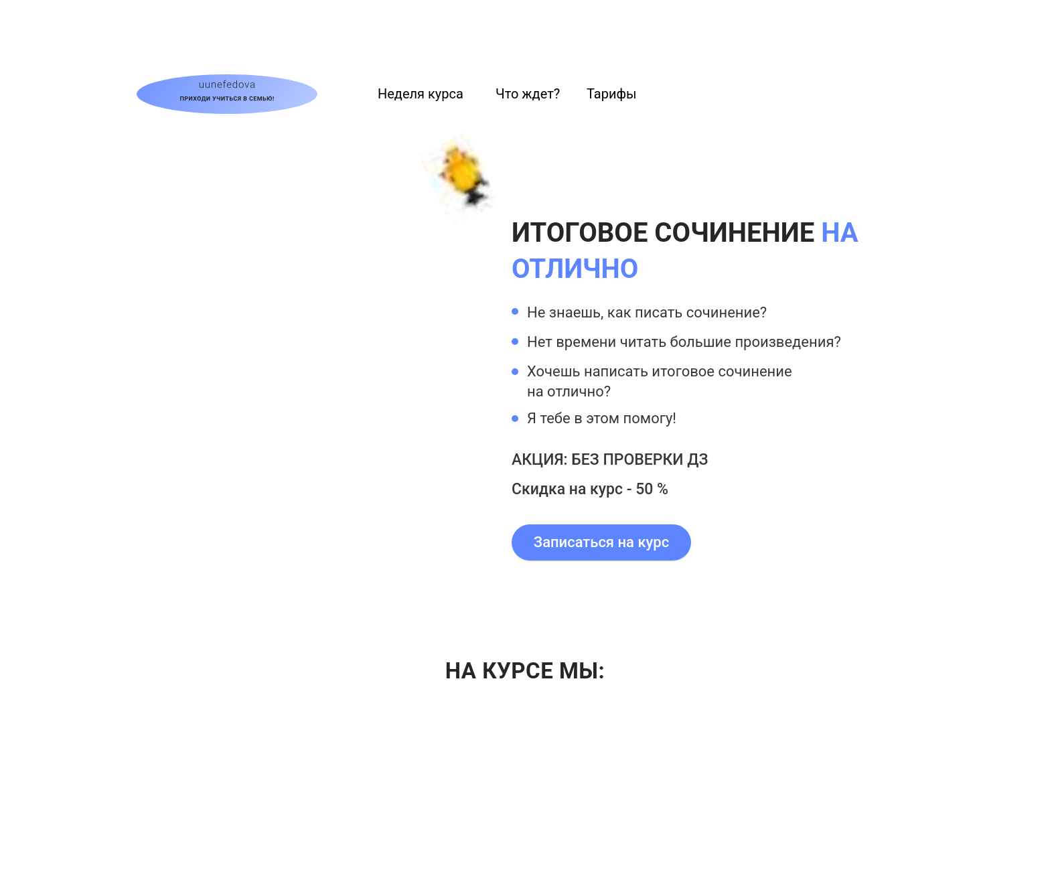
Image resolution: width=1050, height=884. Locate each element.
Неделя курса (420, 94)
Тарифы (612, 94)
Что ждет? (528, 94)
